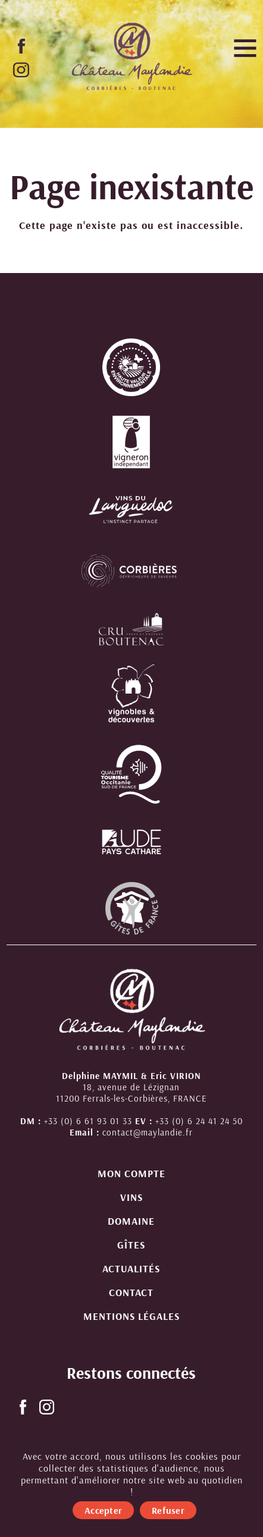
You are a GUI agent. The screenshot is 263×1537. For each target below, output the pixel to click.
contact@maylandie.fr (147, 1132)
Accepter (103, 1510)
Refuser (168, 1510)
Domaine (131, 1221)
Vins (131, 1197)
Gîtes (131, 1244)
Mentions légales (131, 1316)
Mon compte (131, 1173)
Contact (131, 1292)
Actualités (131, 1268)
